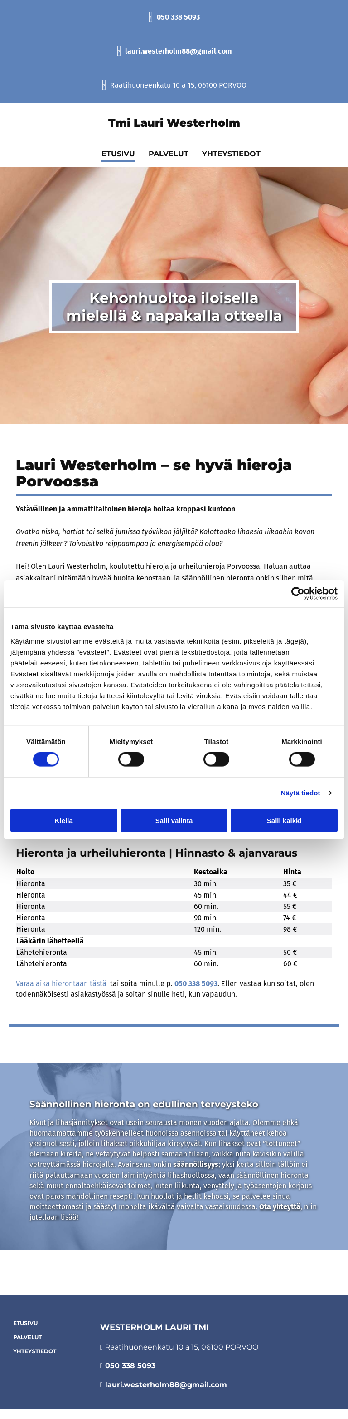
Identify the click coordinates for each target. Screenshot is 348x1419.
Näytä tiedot (300, 793)
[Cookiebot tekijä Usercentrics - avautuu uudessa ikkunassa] (298, 593)
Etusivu (25, 1323)
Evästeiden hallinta (174, 1279)
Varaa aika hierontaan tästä (61, 983)
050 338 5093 (178, 17)
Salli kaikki (284, 820)
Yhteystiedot (34, 1351)
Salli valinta (174, 820)
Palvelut (27, 1337)
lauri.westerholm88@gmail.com (178, 51)
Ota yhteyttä (279, 1206)
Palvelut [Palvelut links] (168, 153)
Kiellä (64, 820)
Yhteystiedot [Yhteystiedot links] (231, 153)
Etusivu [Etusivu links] (118, 153)
